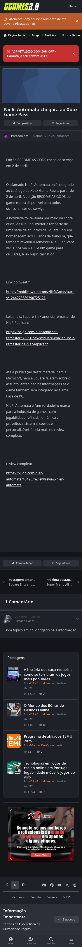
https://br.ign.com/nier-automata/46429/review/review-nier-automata (35, 479)
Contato (35, 897)
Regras (26, 929)
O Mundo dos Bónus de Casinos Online (44, 707)
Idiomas (18, 897)
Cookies (52, 897)
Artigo (61, 745)
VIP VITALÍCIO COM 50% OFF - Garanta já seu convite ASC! (31, 53)
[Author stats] (77, 619)
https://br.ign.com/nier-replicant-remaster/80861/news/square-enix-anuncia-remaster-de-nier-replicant (40, 338)
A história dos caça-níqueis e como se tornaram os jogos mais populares (48, 674)
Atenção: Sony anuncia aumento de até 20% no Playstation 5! (35, 21)
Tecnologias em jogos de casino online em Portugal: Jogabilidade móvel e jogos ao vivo (49, 769)
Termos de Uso (14, 924)
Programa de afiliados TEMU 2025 (48, 738)
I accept (66, 919)
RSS (66, 897)
